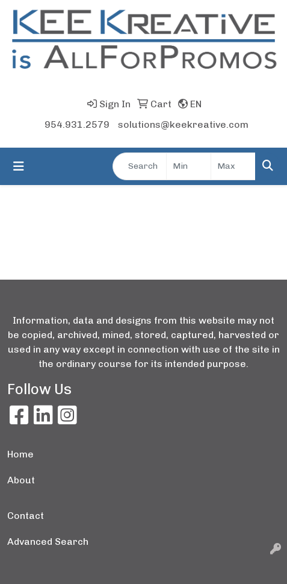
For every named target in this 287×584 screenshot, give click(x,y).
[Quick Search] (140, 166)
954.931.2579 (77, 124)
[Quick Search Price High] (233, 166)
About (21, 480)
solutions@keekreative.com (183, 124)
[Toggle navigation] (18, 166)
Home (20, 454)
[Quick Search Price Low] (188, 166)
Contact (25, 515)
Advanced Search (47, 541)
